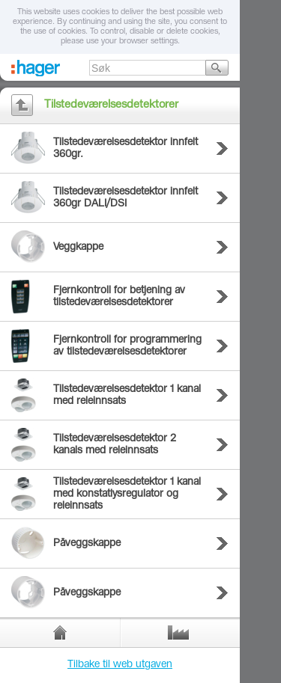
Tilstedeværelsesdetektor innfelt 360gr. (125, 149)
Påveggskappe (87, 544)
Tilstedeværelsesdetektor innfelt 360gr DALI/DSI (125, 198)
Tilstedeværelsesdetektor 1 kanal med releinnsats (127, 396)
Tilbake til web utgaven (119, 665)
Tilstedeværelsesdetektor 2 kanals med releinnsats (114, 445)
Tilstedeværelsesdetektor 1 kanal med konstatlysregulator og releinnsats (127, 494)
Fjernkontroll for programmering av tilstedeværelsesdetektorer (127, 346)
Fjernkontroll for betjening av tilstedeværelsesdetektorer (119, 297)
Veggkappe (78, 247)
